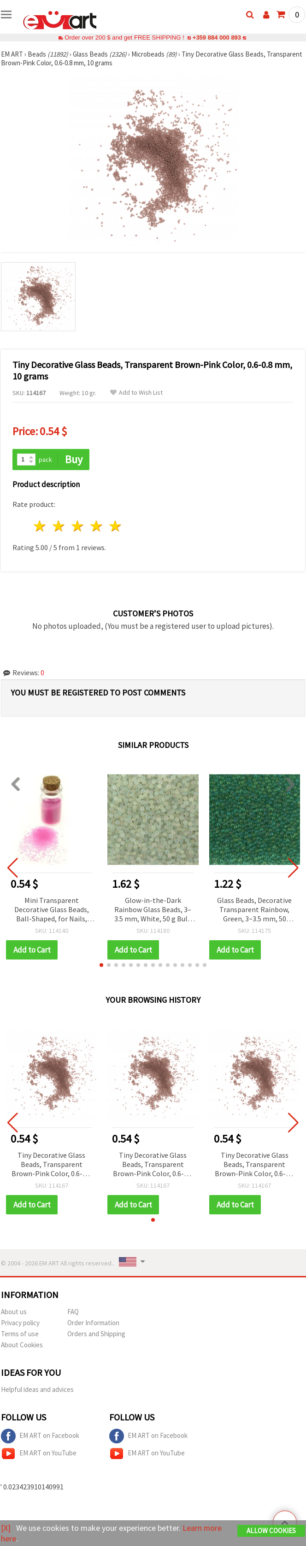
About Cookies (22, 1344)
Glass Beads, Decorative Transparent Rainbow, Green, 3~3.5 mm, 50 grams (254, 910)
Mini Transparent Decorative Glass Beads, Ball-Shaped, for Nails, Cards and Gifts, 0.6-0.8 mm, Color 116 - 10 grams (51, 910)
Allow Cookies (271, 1530)
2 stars (59, 526)
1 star (40, 526)
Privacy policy (20, 1322)
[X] (6, 1528)
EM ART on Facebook (40, 1436)
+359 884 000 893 (216, 37)
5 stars (115, 526)
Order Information (93, 1322)
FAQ (73, 1311)
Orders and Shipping (96, 1333)
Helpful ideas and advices (37, 1389)
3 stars (78, 526)
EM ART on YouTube (38, 1453)
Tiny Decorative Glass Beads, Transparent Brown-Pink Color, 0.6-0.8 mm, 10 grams (51, 1164)
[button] (101, 965)
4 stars (96, 526)
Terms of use (20, 1333)
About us (14, 1311)
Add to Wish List (136, 392)
